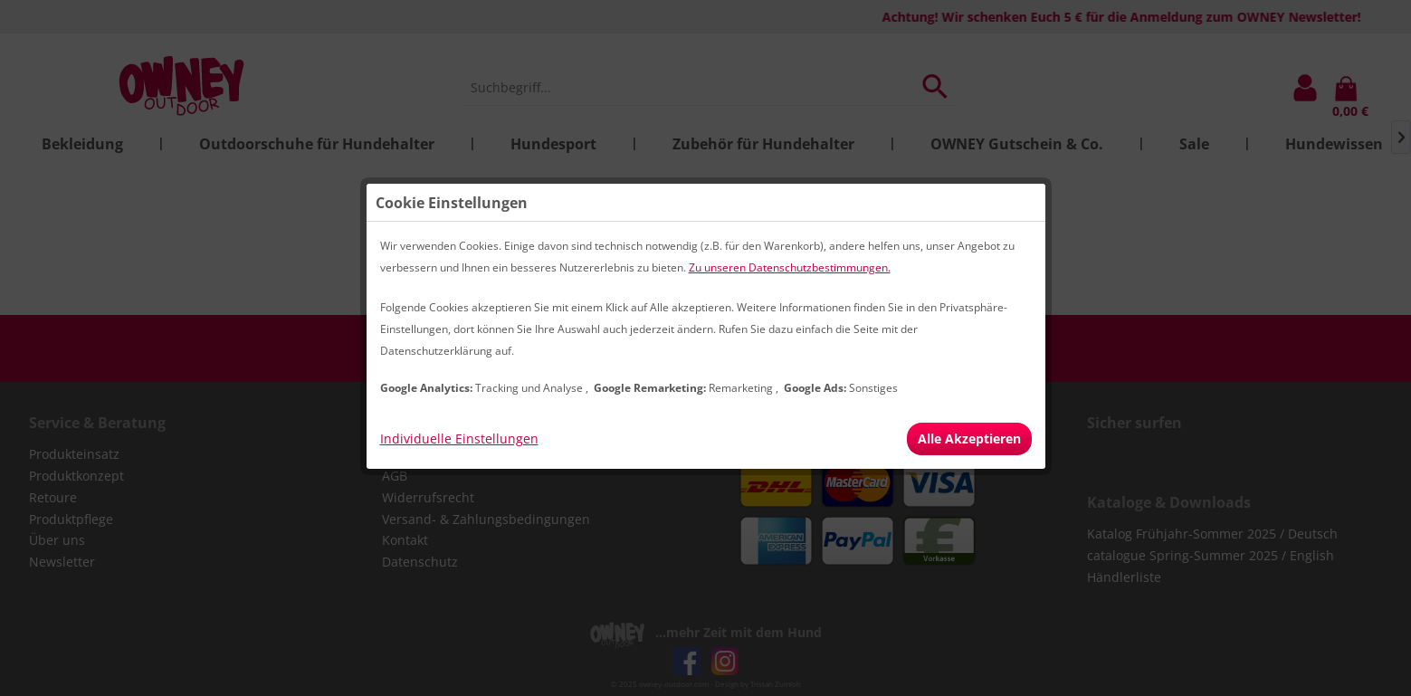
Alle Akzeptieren (969, 438)
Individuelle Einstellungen (459, 438)
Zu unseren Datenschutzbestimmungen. (790, 267)
